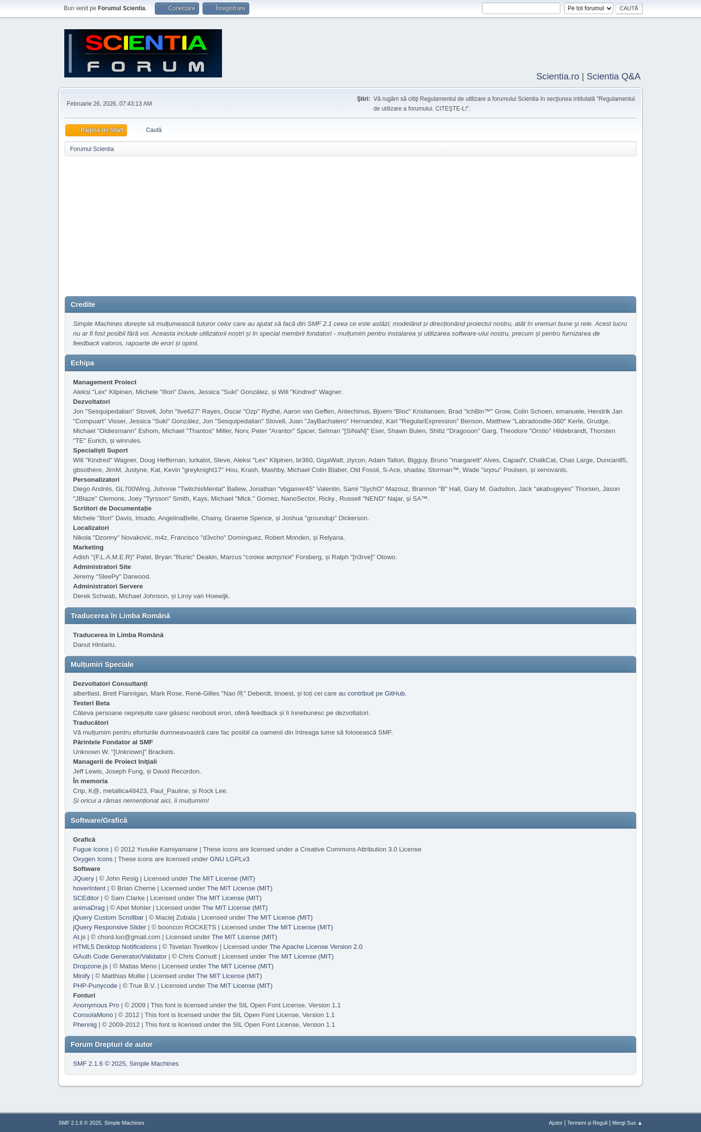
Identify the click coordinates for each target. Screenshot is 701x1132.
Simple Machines (154, 1062)
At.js (79, 936)
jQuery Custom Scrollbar (108, 916)
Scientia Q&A (614, 75)
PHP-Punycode (95, 984)
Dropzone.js (90, 965)
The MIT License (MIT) (223, 877)
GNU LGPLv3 (229, 858)
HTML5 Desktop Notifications (115, 945)
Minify (81, 975)
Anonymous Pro (96, 1004)
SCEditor (86, 897)
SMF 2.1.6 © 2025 (99, 1062)
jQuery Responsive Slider (109, 926)
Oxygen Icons (93, 858)
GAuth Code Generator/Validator (119, 955)
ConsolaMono (93, 1014)
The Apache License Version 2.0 (315, 945)
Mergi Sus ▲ (627, 1122)
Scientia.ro (557, 75)
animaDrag (89, 906)
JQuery (83, 877)
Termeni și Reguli (587, 1122)
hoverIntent (89, 887)
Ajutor (555, 1122)
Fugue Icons (91, 848)
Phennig (85, 1023)
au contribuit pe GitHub (371, 692)
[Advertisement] (350, 227)
